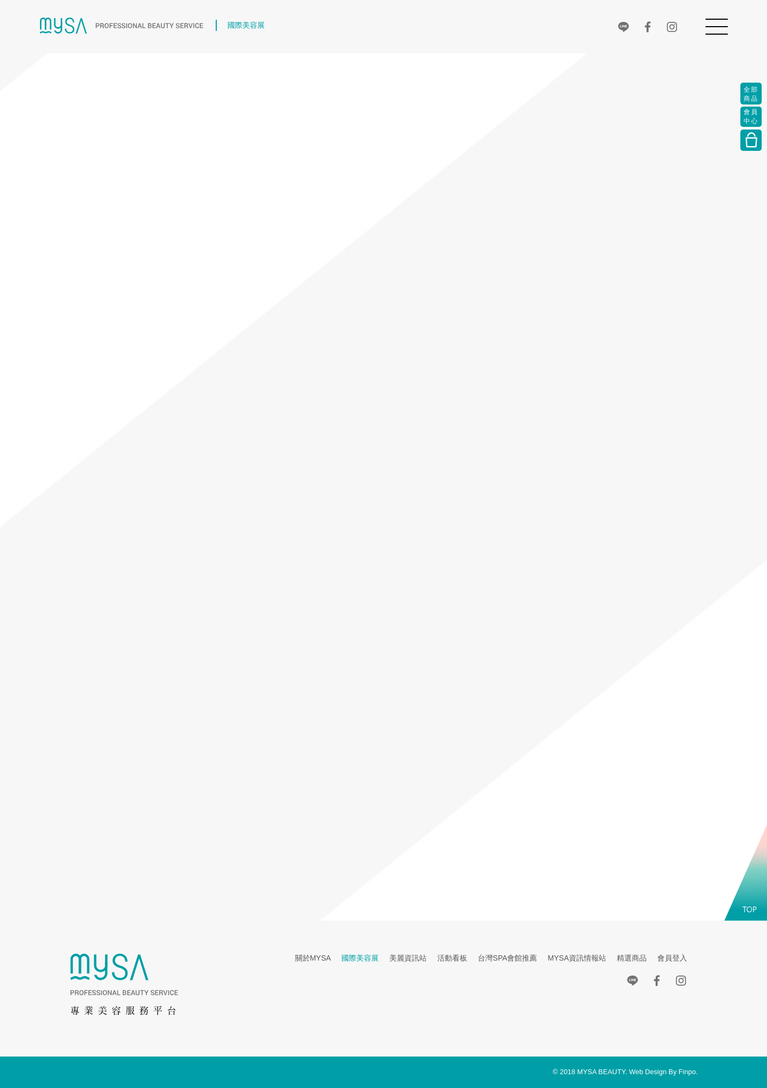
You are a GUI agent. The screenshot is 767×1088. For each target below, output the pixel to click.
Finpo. (688, 1072)
